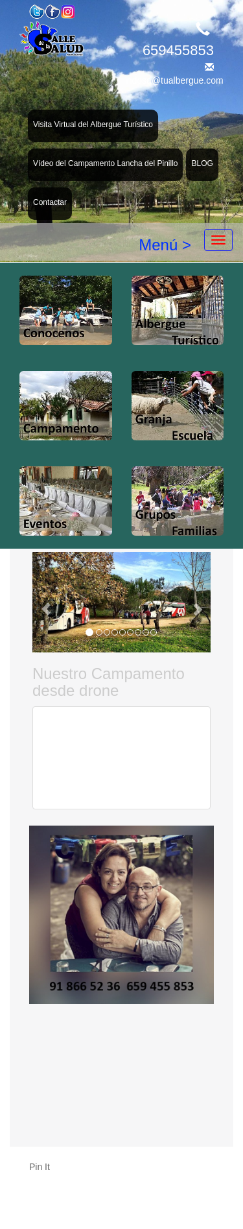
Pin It (39, 1167)
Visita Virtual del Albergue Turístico (93, 124)
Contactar (50, 202)
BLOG (202, 163)
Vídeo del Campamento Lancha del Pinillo (105, 163)
